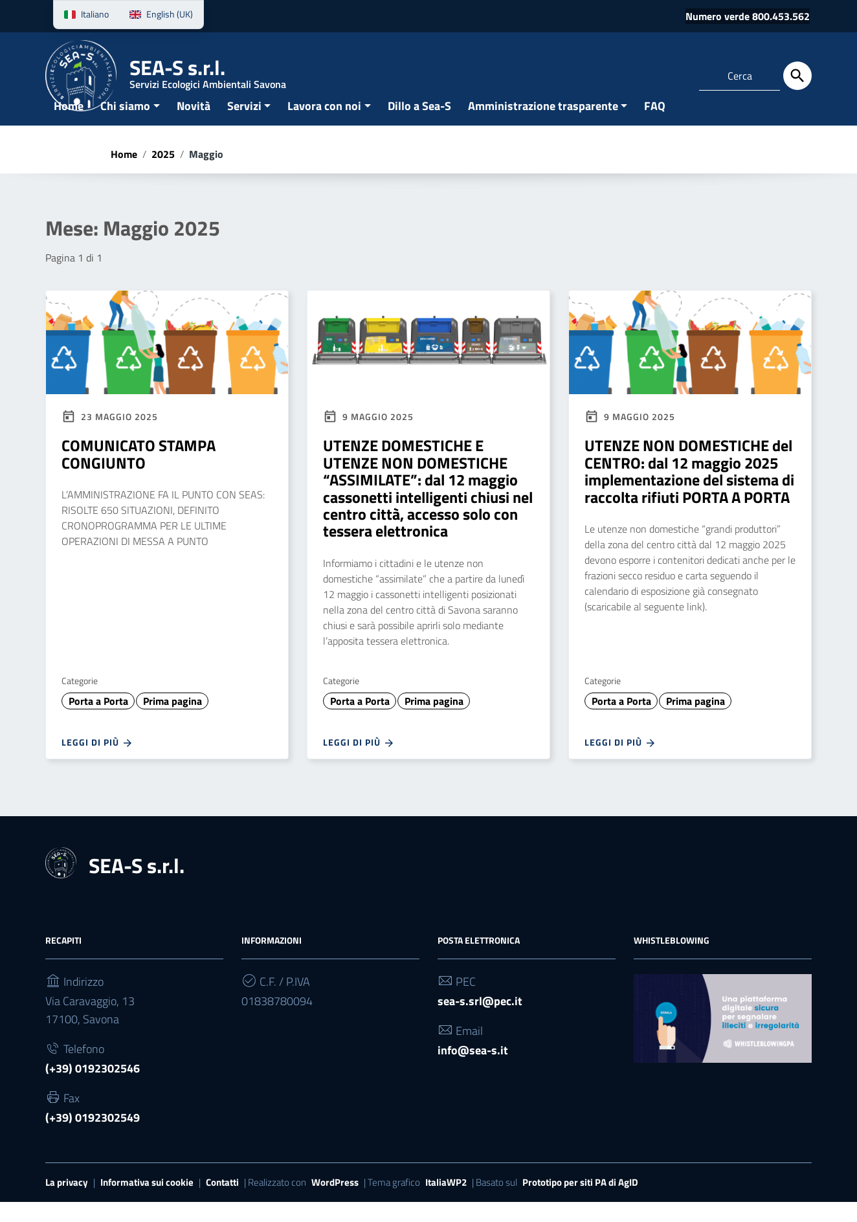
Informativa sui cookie (147, 1201)
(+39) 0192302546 (92, 1087)
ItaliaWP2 (446, 1201)
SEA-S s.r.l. (207, 74)
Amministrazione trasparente (543, 125)
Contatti (222, 1201)
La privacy (66, 1201)
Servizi (244, 125)
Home (68, 125)
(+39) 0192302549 (92, 1137)
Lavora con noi (324, 125)
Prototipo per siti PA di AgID (580, 1201)
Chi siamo (125, 125)
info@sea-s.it (473, 1069)
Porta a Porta (98, 720)
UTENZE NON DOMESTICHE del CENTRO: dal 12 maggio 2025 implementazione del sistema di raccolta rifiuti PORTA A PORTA (689, 491)
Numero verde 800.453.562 (747, 16)
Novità (193, 125)
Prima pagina (172, 720)
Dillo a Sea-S (419, 125)
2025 (163, 173)
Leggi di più (97, 762)
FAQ (654, 125)
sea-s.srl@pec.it (480, 1020)
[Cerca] (797, 75)
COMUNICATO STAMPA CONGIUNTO (138, 474)
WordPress (335, 1201)
